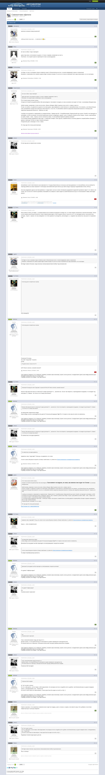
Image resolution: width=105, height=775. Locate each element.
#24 (95, 722)
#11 (95, 381)
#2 (95, 46)
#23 (95, 701)
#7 (95, 207)
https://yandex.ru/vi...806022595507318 (30, 506)
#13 (95, 425)
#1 (95, 26)
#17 (95, 533)
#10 (95, 319)
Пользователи (16, 8)
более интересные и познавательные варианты (68, 459)
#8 (95, 254)
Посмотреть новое (90, 8)
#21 (95, 654)
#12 (95, 401)
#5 (95, 138)
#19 (95, 582)
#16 (95, 514)
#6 (95, 179)
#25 (95, 743)
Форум (9, 8)
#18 (95, 560)
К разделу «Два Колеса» (93, 764)
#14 (95, 446)
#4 (95, 88)
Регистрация (95, 1)
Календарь (24, 8)
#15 (95, 475)
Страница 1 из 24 (10, 19)
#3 (95, 67)
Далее (21, 19)
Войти (90, 1)
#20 (95, 628)
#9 (95, 275)
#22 (95, 675)
